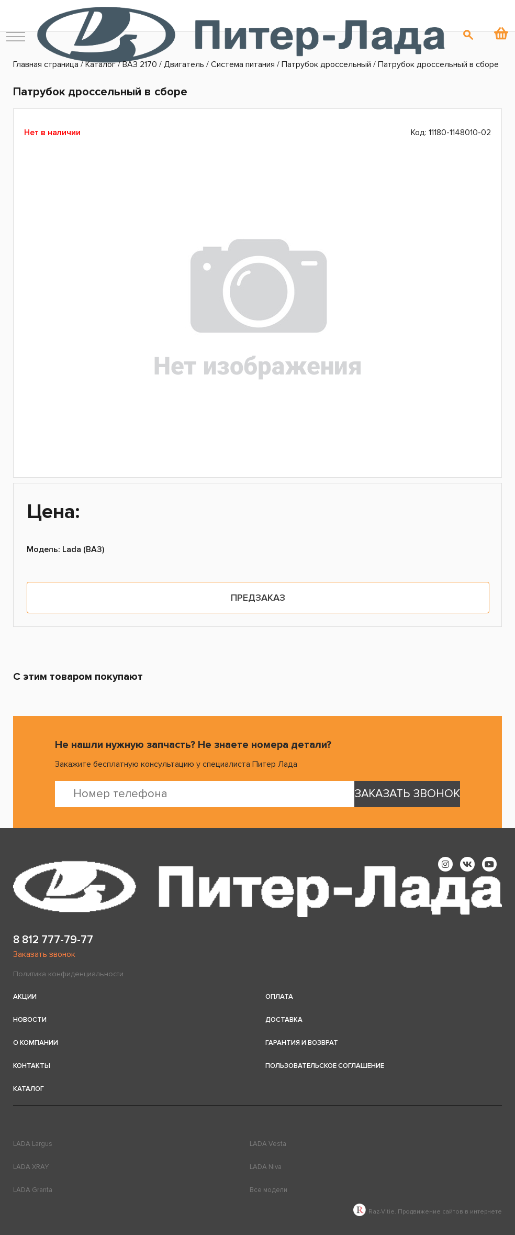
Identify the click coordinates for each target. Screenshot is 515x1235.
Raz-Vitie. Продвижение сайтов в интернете (427, 1212)
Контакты (31, 1066)
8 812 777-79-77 (53, 939)
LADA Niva (266, 1167)
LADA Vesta (268, 1144)
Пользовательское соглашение (324, 1066)
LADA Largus (32, 1144)
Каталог (28, 1089)
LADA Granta (32, 1190)
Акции (25, 997)
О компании (35, 1043)
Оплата (279, 997)
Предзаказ (258, 597)
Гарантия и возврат (301, 1043)
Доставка (284, 1020)
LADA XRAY (31, 1167)
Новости (30, 1020)
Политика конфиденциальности (68, 973)
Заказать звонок (44, 954)
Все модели (268, 1190)
